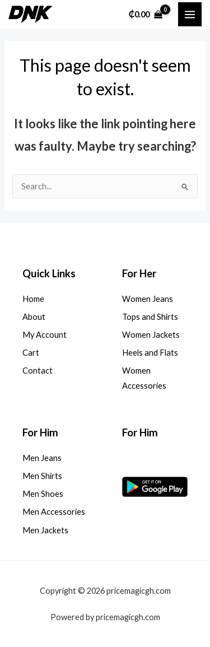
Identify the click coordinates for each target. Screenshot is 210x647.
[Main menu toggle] (190, 14)
